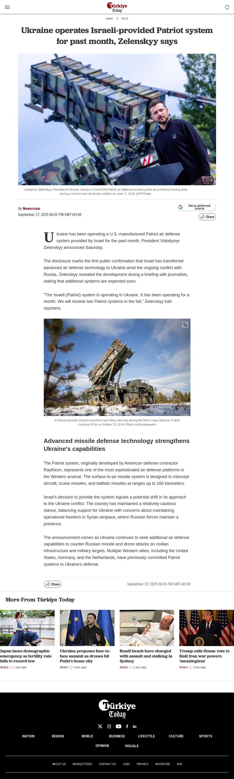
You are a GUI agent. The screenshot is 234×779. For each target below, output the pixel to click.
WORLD (87, 736)
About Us (59, 764)
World (124, 18)
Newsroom (31, 208)
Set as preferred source (194, 207)
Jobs (126, 764)
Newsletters (82, 764)
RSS (179, 764)
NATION (28, 736)
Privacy (142, 764)
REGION (58, 736)
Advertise (162, 764)
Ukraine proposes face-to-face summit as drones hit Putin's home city (85, 655)
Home (109, 18)
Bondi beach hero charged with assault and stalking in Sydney (146, 655)
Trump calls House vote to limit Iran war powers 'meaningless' (204, 655)
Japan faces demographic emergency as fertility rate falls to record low (26, 655)
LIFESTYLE (146, 736)
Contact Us (107, 764)
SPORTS (205, 736)
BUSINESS (117, 736)
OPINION (102, 746)
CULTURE (176, 736)
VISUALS (132, 746)
